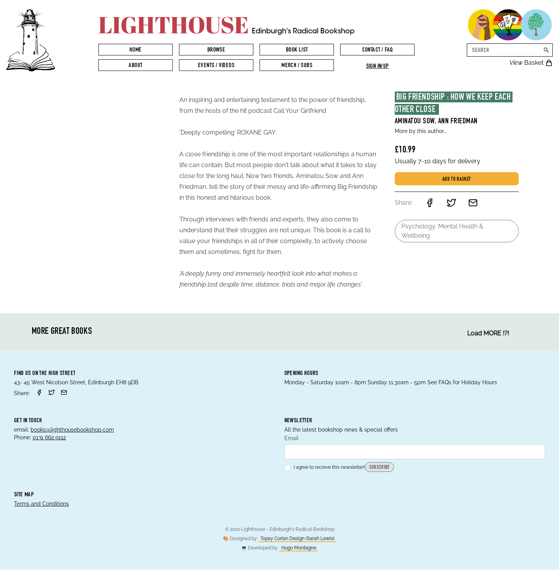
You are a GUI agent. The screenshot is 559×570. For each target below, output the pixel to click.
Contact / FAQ (377, 50)
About (135, 66)
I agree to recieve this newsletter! (324, 467)
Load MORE (488, 333)
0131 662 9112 (49, 437)
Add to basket (456, 179)
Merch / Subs (296, 66)
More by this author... (421, 131)
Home (135, 50)
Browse (216, 50)
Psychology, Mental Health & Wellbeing (442, 231)
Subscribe (379, 468)
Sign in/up (377, 67)
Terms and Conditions (41, 504)
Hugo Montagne (298, 548)
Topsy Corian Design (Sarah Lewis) (297, 539)
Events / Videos (216, 66)
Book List (297, 50)
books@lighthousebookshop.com (72, 430)
